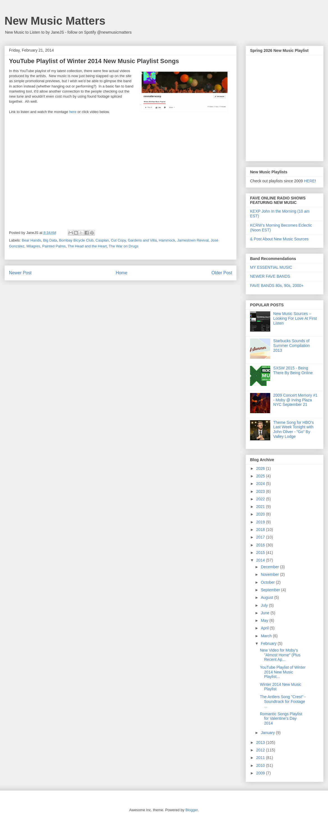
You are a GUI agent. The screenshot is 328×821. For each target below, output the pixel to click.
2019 (261, 522)
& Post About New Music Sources (279, 239)
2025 (261, 476)
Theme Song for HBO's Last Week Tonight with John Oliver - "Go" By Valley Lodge (293, 429)
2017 (261, 537)
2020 (261, 514)
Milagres (33, 246)
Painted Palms (54, 246)
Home (122, 272)
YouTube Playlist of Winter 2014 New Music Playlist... (283, 672)
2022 (261, 499)
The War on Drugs (123, 246)
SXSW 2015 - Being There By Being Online (293, 370)
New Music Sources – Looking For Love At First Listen (295, 318)
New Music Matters (54, 21)
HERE (309, 181)
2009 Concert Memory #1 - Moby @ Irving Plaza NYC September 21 (295, 400)
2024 (261, 483)
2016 (261, 545)
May (265, 620)
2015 (261, 552)
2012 (261, 750)
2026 (261, 468)
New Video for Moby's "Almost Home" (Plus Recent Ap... (280, 655)
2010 (261, 765)
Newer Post (20, 272)
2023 (261, 491)
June (265, 613)
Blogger (191, 810)
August (267, 597)
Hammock (167, 240)
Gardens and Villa (142, 240)
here (73, 112)
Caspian (102, 240)
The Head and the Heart (87, 246)
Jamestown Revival (193, 240)
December (270, 567)
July (265, 605)
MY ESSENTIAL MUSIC (271, 267)
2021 (261, 506)
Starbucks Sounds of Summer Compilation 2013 (291, 346)
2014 (261, 560)
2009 (261, 773)
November (270, 574)
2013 (261, 742)
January (268, 732)
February (269, 643)
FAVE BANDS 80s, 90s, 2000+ (277, 285)
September (271, 590)
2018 (261, 529)
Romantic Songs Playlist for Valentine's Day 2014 (281, 719)
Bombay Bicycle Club (76, 240)
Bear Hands (31, 240)
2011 (261, 757)
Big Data (50, 240)
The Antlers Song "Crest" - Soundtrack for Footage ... (283, 701)
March (267, 636)
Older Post (221, 272)
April (265, 628)
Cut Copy (118, 240)
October (268, 582)
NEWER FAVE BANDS (270, 276)
